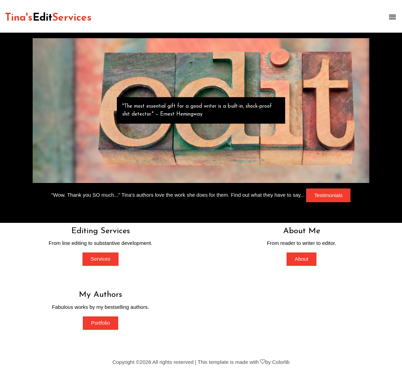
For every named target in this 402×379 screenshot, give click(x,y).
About (301, 259)
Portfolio (100, 323)
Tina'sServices (48, 18)
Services (101, 259)
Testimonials (328, 195)
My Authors (100, 295)
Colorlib (281, 362)
